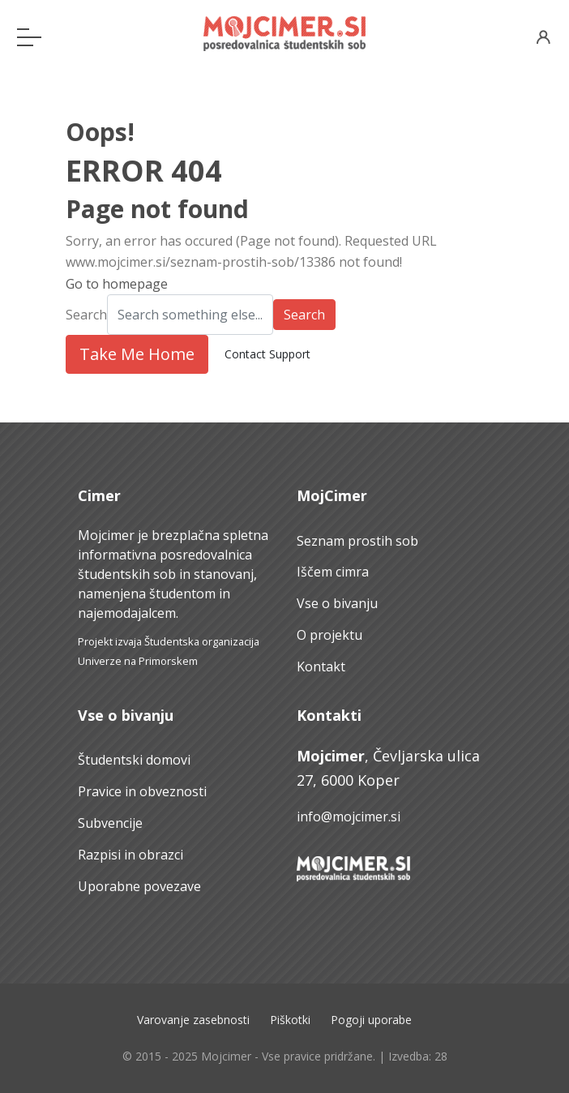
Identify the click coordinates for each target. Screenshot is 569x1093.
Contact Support (267, 354)
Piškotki (290, 1019)
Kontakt (321, 666)
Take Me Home (137, 354)
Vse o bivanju (337, 603)
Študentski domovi (134, 760)
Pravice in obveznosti (142, 791)
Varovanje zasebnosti (193, 1019)
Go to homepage (117, 284)
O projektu (329, 635)
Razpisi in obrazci (130, 855)
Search (86, 315)
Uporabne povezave (139, 886)
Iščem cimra (333, 572)
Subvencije (110, 823)
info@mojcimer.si (348, 816)
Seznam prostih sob (357, 541)
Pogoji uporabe (371, 1019)
